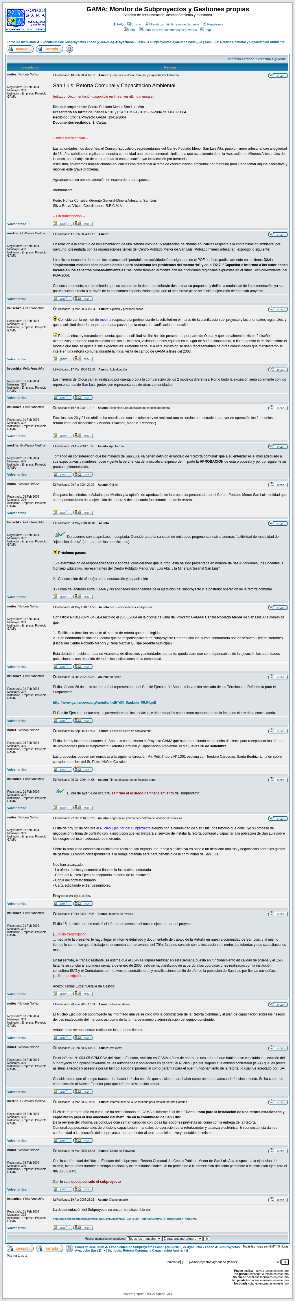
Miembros (154, 24)
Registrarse (213, 24)
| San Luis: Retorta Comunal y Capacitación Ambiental (244, 42)
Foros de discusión (21, 42)
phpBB (139, 1294)
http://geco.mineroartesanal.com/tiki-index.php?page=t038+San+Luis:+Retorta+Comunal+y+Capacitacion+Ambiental (125, 1218)
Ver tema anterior (241, 59)
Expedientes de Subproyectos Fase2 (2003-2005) (77, 42)
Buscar (134, 24)
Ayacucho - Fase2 (132, 42)
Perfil (130, 29)
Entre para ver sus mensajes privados (168, 29)
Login (206, 29)
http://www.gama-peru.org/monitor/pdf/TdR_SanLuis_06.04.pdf (104, 702)
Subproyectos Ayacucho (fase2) (174, 42)
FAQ (118, 24)
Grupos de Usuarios (183, 24)
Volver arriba (16, 224)
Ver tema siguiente (272, 59)
